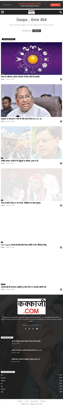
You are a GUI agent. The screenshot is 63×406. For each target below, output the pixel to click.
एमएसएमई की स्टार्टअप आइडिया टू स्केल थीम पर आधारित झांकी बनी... (24, 287)
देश (2, 158)
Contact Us (43, 401)
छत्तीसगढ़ (3, 380)
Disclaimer (20, 401)
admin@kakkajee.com (35, 325)
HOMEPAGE (37, 30)
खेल (2, 386)
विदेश (2, 392)
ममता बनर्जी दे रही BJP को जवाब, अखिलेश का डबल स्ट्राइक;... (21, 203)
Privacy (27, 401)
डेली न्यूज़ (3, 389)
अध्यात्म (2, 74)
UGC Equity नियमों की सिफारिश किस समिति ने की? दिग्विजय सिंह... (24, 245)
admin (3, 79)
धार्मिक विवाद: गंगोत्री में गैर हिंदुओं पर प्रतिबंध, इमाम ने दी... (20, 161)
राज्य (2, 116)
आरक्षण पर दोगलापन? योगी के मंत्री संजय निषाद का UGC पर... (21, 119)
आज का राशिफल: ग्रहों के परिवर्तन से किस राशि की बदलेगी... (21, 76)
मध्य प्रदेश (3, 284)
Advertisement (34, 401)
